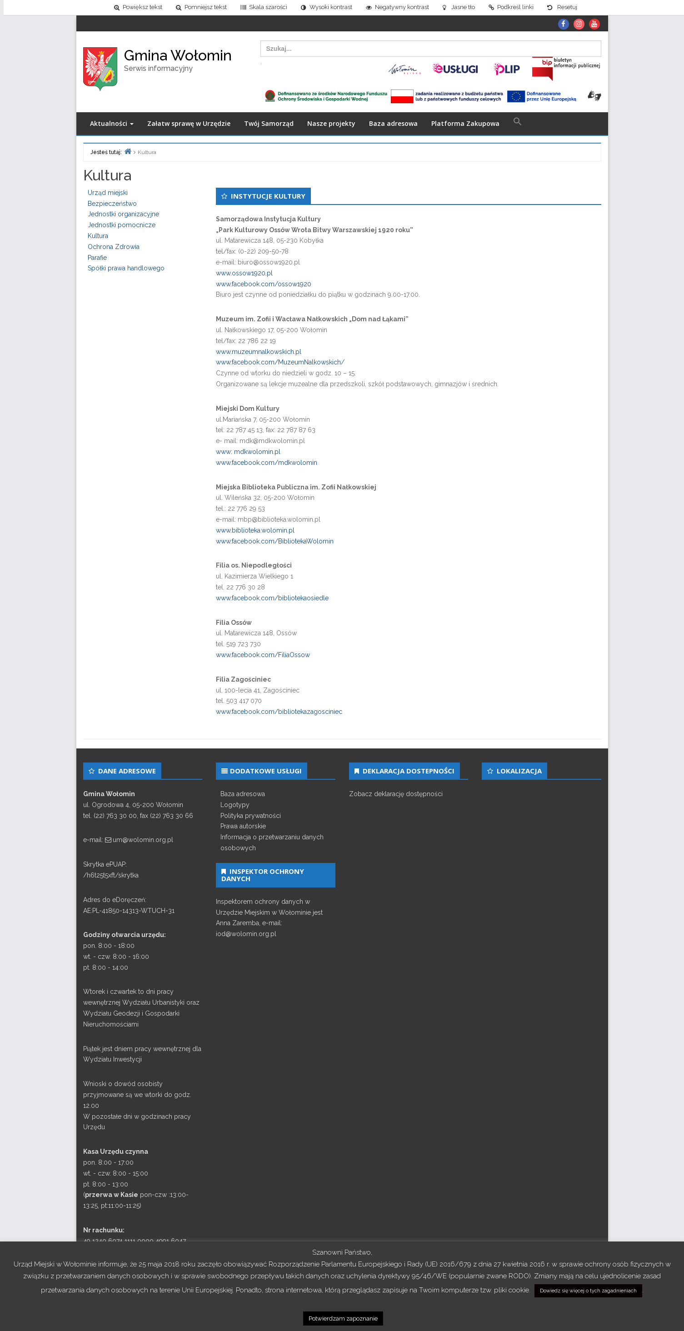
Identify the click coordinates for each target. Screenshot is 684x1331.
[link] (134, 7)
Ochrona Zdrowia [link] (114, 246)
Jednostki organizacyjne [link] (123, 214)
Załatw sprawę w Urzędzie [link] (188, 123)
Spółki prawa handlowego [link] (126, 268)
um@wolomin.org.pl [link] (143, 839)
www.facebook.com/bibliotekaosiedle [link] (272, 598)
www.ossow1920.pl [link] (244, 273)
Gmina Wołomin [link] (178, 55)
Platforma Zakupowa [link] (465, 123)
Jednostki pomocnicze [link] (121, 225)
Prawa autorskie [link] (243, 826)
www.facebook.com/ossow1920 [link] (263, 284)
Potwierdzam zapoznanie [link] (343, 1318)
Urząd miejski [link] (108, 192)
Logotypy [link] (235, 804)
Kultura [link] (98, 235)
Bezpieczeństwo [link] (112, 203)
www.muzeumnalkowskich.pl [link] (258, 351)
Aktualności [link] (112, 123)
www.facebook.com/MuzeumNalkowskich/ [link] (280, 362)
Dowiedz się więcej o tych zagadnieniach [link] (588, 1291)
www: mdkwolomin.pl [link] (248, 451)
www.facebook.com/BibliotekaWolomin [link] (275, 541)
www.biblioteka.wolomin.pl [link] (255, 530)
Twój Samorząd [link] (269, 123)
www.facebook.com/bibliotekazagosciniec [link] (279, 711)
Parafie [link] (97, 257)
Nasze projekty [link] (331, 123)
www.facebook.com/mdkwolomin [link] (266, 462)
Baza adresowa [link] (393, 123)
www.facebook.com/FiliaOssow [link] (263, 654)
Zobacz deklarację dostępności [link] (396, 794)
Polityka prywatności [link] (250, 815)
